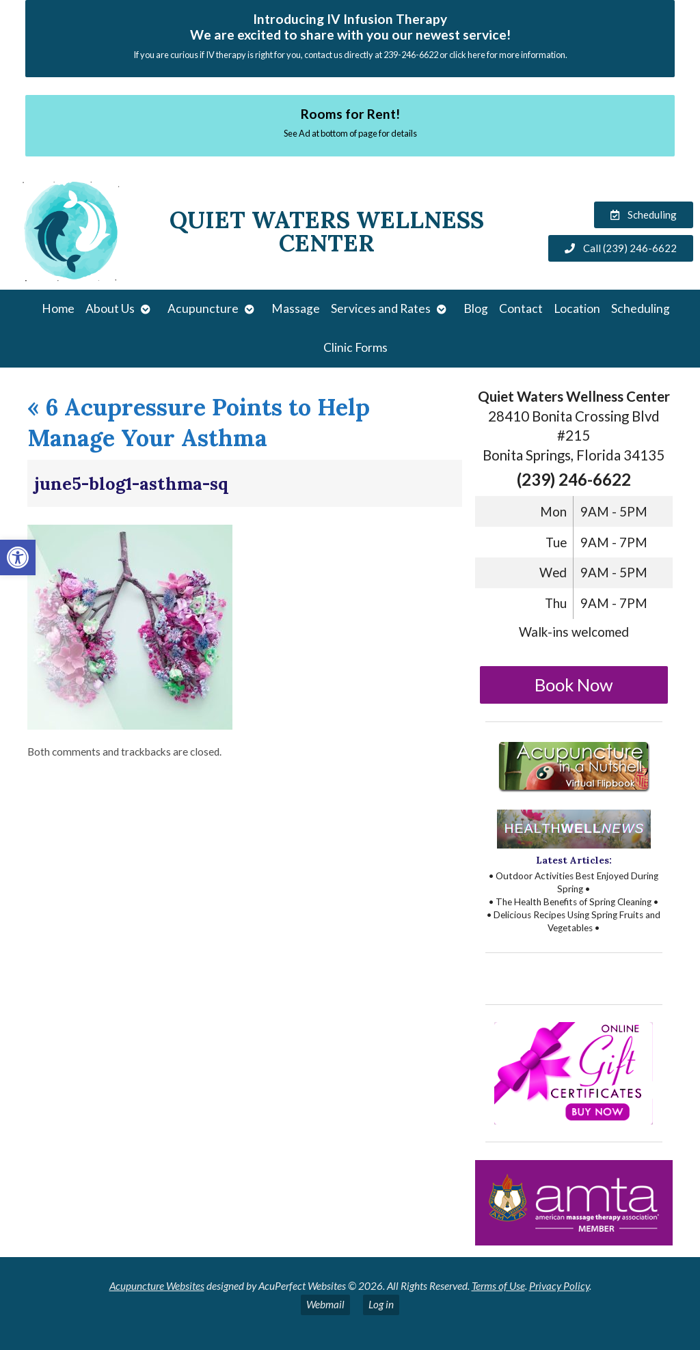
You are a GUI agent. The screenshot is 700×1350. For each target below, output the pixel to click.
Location (577, 308)
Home (58, 308)
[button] (18, 557)
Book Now (574, 684)
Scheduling (640, 308)
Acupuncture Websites (156, 1286)
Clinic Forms (355, 347)
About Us (110, 308)
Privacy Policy (559, 1286)
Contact (521, 308)
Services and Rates (381, 308)
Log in (381, 1304)
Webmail (325, 1304)
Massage (295, 308)
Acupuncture (203, 308)
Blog (475, 308)
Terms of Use (498, 1286)
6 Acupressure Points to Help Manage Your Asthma (198, 422)
